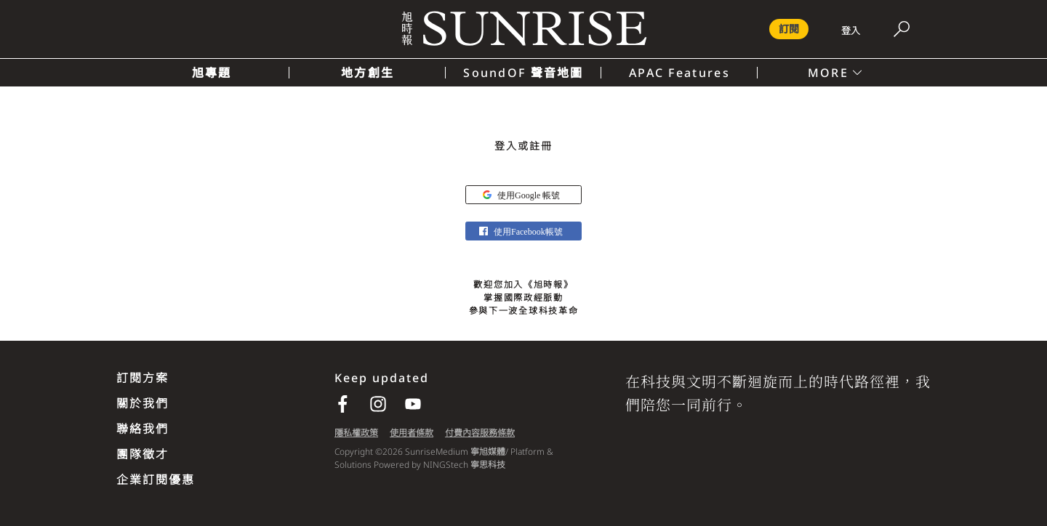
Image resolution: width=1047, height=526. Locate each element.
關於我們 (142, 403)
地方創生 (367, 73)
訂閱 (789, 29)
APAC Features (679, 73)
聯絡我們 (142, 429)
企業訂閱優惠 (155, 479)
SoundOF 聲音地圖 (523, 73)
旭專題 (212, 73)
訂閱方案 (142, 378)
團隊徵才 (142, 454)
